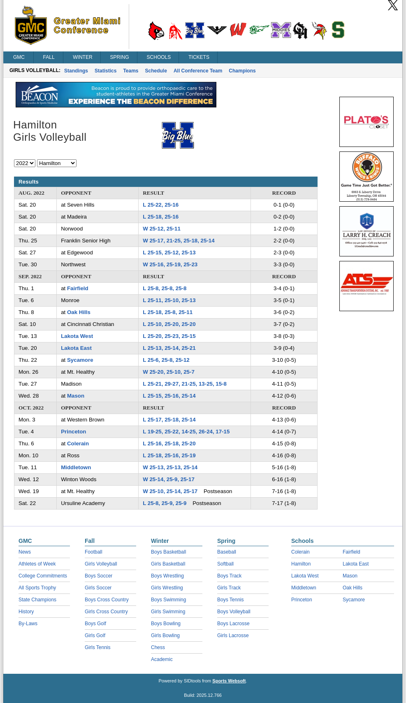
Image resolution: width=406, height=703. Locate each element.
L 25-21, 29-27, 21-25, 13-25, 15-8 (185, 384)
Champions (242, 71)
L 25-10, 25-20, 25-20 (169, 324)
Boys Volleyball (234, 612)
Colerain (78, 443)
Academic (162, 659)
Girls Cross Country (106, 612)
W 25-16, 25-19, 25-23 (170, 264)
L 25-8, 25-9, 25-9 (164, 503)
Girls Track (229, 588)
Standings (76, 71)
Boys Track (229, 576)
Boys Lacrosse (233, 623)
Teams (130, 71)
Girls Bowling (165, 635)
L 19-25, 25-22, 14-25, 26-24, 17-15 (186, 431)
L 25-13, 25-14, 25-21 (169, 348)
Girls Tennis (97, 647)
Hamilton (301, 564)
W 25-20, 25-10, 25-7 (169, 372)
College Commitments (43, 576)
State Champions (37, 600)
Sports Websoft (229, 680)
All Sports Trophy (37, 588)
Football (93, 552)
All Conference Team (198, 71)
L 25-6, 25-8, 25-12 (166, 360)
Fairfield (77, 288)
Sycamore (80, 360)
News (25, 552)
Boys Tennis (230, 600)
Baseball (226, 552)
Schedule (156, 71)
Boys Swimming (168, 600)
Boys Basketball (168, 552)
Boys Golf (95, 623)
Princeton (73, 431)
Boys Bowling (166, 623)
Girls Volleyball (101, 564)
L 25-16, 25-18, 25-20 (169, 443)
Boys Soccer (98, 576)
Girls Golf (95, 635)
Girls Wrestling (167, 588)
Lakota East (76, 348)
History (26, 612)
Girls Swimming (168, 612)
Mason (75, 396)
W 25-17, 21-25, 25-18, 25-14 (178, 240)
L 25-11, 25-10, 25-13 (169, 300)
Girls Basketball (168, 564)
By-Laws (28, 623)
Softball (225, 564)
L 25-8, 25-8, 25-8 (164, 288)
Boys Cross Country (107, 600)
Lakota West (77, 336)
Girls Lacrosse (233, 635)
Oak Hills (78, 312)
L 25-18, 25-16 (161, 217)
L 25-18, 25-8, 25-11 (168, 312)
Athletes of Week (37, 564)
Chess (158, 647)
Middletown (76, 467)
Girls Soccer (98, 588)
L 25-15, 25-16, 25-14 (169, 396)
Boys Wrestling (167, 576)
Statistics (105, 71)
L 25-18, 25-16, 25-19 (169, 455)
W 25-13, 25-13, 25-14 (170, 467)
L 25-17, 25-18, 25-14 (169, 420)
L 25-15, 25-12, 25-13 (169, 252)
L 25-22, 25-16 (161, 205)
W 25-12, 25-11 (162, 229)
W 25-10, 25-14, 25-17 (170, 491)
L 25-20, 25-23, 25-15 (169, 336)
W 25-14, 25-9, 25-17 (169, 479)
